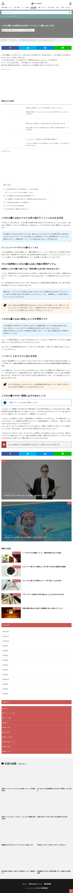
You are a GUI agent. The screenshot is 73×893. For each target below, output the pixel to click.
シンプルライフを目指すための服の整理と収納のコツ (42, 139)
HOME (5, 40)
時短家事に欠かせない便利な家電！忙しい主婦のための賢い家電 (54, 872)
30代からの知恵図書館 (41, 888)
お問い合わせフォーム (35, 884)
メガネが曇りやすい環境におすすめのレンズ (16, 209)
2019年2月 (5, 674)
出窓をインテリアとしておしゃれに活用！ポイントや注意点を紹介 (18, 789)
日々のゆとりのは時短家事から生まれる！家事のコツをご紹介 (54, 789)
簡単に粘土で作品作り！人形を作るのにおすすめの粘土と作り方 (45, 123)
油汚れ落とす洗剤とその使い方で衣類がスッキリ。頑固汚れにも (18, 872)
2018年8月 (5, 689)
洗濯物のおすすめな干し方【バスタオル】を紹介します (17, 845)
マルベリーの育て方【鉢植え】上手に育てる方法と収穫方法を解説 (44, 566)
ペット (3, 16)
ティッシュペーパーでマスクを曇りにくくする (19, 192)
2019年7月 (5, 655)
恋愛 (11, 16)
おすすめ (14, 30)
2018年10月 (5, 679)
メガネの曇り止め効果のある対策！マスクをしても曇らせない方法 (35, 40)
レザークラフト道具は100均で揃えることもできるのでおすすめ (43, 594)
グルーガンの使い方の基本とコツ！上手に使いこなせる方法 (41, 580)
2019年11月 (5, 636)
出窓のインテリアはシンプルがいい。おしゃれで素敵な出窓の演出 (18, 817)
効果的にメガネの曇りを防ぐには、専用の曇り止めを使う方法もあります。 (26, 199)
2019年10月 (5, 641)
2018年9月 (5, 684)
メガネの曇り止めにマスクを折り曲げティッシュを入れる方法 (20, 189)
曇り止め (30, 30)
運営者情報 (47, 884)
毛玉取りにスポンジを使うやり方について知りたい (51, 845)
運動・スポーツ (42, 7)
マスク (19, 30)
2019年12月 (5, 631)
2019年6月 (5, 660)
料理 (15, 16)
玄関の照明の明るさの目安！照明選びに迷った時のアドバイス (42, 608)
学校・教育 (51, 7)
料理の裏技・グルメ (6, 7)
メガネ (23, 30)
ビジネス (6, 708)
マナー (18, 16)
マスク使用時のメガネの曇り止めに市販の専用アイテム (19, 196)
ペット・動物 (25, 7)
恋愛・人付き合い (66, 7)
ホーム (24, 884)
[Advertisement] (36, 84)
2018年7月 (5, 693)
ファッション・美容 (9, 713)
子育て (57, 7)
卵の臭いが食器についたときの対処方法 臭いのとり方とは (44, 108)
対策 (26, 30)
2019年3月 (5, 670)
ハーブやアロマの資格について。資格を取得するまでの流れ (41, 553)
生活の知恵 (33, 7)
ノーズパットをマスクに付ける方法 (13, 206)
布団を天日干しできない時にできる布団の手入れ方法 (52, 817)
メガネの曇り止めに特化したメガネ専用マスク (16, 202)
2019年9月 (5, 646)
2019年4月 (5, 665)
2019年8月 (5, 650)
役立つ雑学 (17, 7)
